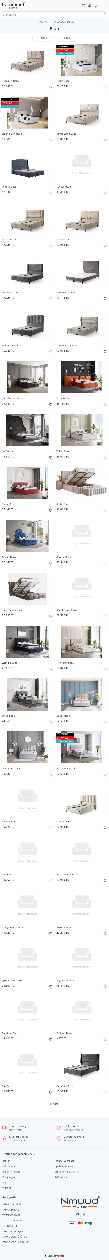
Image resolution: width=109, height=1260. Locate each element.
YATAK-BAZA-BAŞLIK (12, 1231)
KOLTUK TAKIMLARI (12, 1220)
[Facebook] (78, 1214)
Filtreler (42, 38)
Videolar (6, 1187)
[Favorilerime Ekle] (50, 87)
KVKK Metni (60, 1177)
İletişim (6, 1160)
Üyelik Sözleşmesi (63, 1166)
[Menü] (103, 6)
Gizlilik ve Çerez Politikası (67, 1171)
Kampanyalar (9, 1177)
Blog (4, 1182)
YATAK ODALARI (10, 1209)
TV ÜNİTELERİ (9, 1225)
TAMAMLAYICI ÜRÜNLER (15, 1236)
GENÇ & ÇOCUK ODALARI (15, 1242)
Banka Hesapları (11, 1171)
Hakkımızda (8, 1166)
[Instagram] (84, 1214)
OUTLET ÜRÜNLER (12, 1204)
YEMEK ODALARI (11, 1215)
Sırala (66, 38)
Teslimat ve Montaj (64, 1160)
